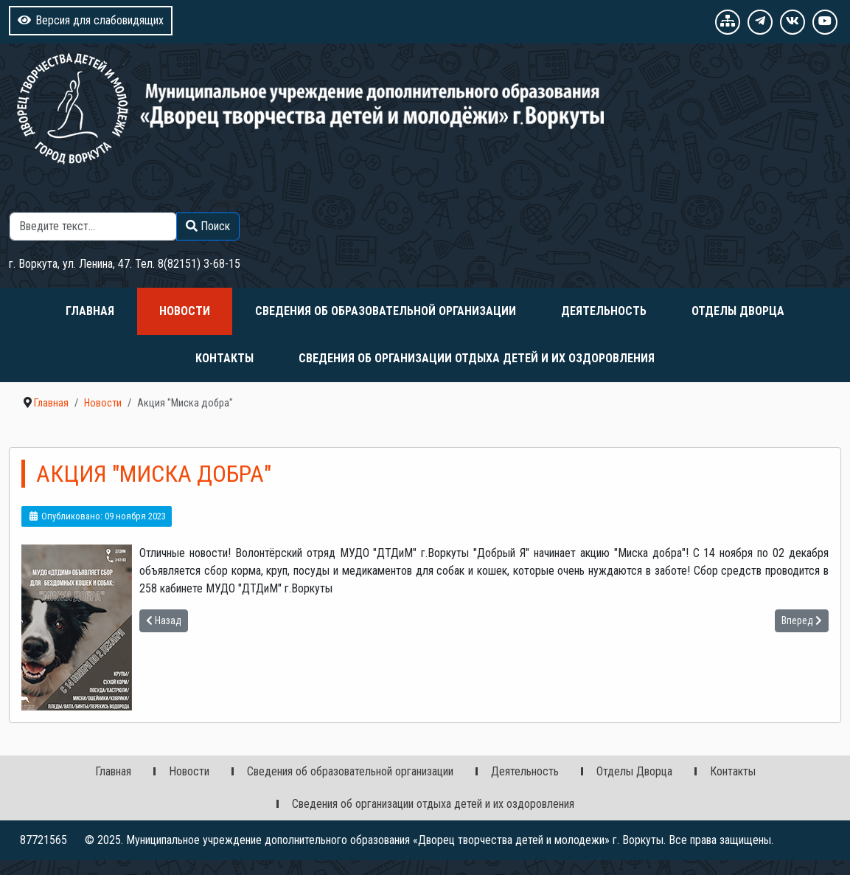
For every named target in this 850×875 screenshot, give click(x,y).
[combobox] (93, 226)
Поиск (225, 203)
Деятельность (604, 311)
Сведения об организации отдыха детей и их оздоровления (477, 358)
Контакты (224, 358)
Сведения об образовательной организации (385, 311)
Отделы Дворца (738, 311)
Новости (184, 311)
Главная (90, 311)
